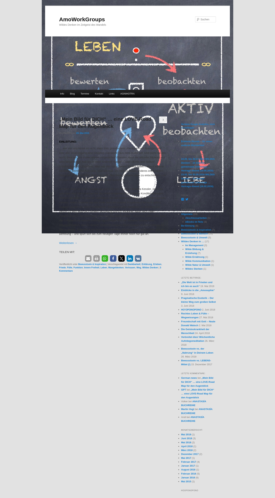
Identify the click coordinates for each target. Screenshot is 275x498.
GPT (183, 389)
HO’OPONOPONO (191, 309)
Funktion (78, 267)
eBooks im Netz (194, 221)
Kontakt (99, 93)
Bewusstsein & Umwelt (194, 237)
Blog (72, 93)
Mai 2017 (186, 458)
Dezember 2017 (190, 454)
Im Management (194, 245)
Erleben (157, 264)
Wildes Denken (150, 267)
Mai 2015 (186, 481)
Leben (104, 267)
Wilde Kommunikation (198, 261)
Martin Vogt (187, 409)
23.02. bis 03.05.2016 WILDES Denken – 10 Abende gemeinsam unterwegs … (198, 178)
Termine (85, 93)
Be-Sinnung (188, 225)
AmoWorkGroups (82, 19)
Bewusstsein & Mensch (194, 233)
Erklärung (147, 264)
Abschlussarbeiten (196, 218)
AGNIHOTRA (127, 93)
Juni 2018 (186, 438)
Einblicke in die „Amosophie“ (198, 290)
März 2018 (187, 450)
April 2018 (187, 446)
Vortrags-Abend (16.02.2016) (197, 186)
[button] (88, 258)
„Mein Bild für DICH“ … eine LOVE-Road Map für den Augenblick (198, 382)
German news (189, 378)
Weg (138, 267)
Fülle (69, 267)
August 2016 (188, 469)
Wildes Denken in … (192, 241)
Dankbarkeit (134, 264)
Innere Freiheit (91, 267)
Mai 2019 (186, 434)
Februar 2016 (188, 473)
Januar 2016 (188, 477)
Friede (62, 267)
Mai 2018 (186, 442)
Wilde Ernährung (195, 257)
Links (111, 93)
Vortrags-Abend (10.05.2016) (197, 170)
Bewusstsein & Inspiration (92, 264)
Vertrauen (130, 267)
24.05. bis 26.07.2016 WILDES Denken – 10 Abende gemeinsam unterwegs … (198, 163)
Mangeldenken (116, 267)
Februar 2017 (188, 461)
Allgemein (187, 214)
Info (62, 93)
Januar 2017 (188, 465)
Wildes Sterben (194, 268)
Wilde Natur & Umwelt (197, 265)
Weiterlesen (68, 242)
